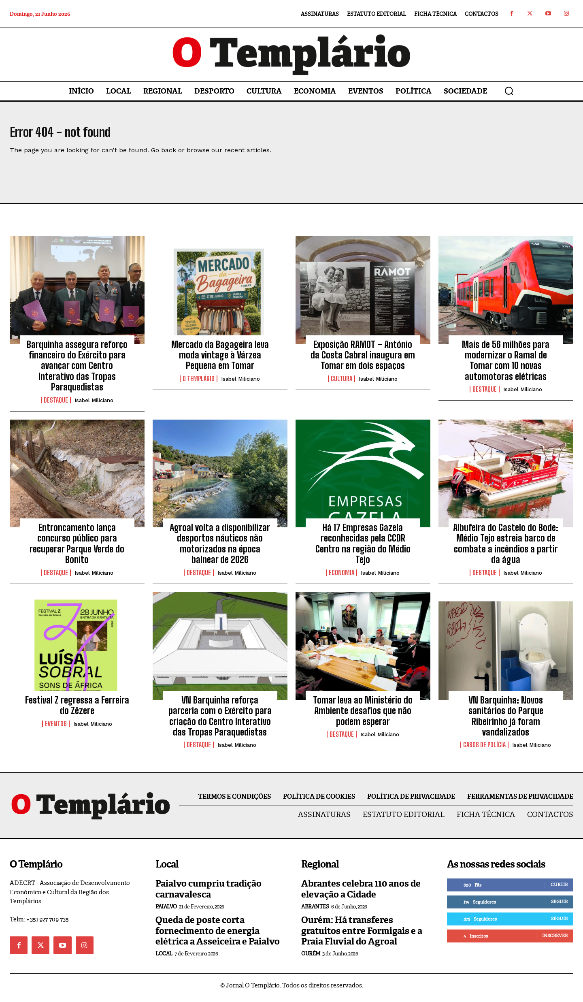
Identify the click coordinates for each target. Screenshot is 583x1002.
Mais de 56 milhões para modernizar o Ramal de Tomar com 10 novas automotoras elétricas (505, 364)
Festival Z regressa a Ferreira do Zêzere (77, 710)
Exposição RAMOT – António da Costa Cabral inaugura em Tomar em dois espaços (363, 359)
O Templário (199, 383)
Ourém (310, 958)
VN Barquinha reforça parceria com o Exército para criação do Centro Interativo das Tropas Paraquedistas (220, 720)
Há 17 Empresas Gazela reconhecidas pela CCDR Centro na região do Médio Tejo (363, 548)
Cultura (341, 383)
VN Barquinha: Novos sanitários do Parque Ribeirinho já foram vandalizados (505, 720)
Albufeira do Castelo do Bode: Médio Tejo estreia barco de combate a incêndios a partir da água (505, 548)
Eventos (56, 728)
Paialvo (166, 911)
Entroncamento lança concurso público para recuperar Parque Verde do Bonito (77, 548)
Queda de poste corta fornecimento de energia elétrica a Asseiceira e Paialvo (217, 935)
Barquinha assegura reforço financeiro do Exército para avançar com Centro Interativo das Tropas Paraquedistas (77, 370)
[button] (509, 90)
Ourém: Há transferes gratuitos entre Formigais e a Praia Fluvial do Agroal (361, 935)
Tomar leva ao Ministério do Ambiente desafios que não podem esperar (363, 715)
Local (163, 958)
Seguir (559, 906)
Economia (341, 577)
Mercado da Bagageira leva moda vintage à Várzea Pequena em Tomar (220, 359)
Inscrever (555, 940)
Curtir (559, 889)
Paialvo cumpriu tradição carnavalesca (208, 894)
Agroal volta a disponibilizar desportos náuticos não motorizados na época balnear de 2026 (220, 548)
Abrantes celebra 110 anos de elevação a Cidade (361, 894)
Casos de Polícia (484, 749)
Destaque (56, 404)
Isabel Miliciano (93, 405)
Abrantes (315, 911)
